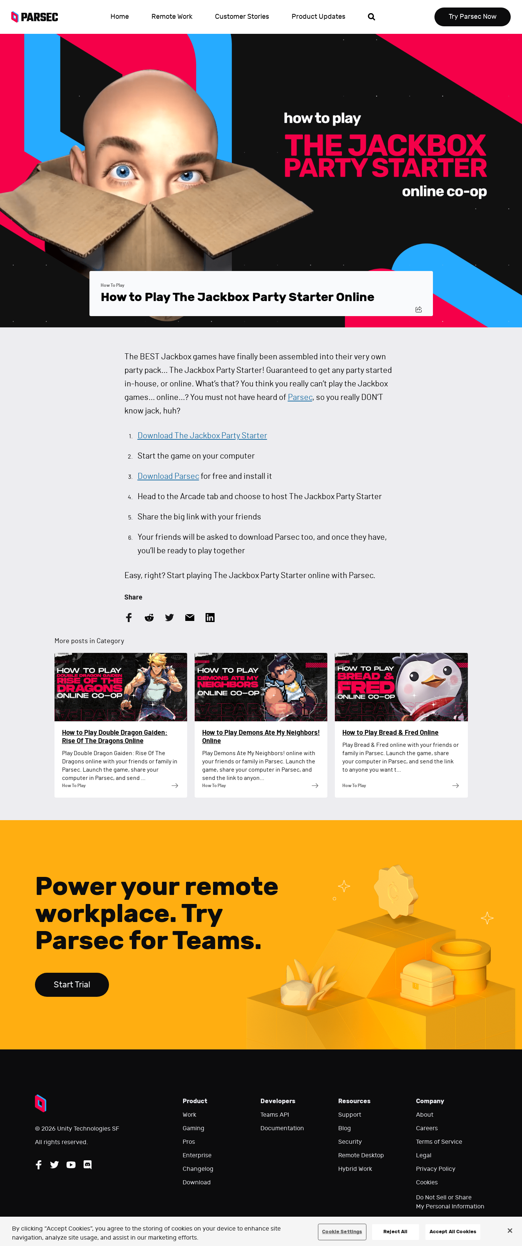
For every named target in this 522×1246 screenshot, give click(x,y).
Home (119, 17)
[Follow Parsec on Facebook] (38, 1164)
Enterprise (197, 1155)
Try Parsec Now (472, 17)
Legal (423, 1155)
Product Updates (318, 17)
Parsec (300, 397)
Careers (427, 1128)
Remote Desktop (361, 1155)
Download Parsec (168, 476)
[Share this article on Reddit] (149, 617)
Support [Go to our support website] (349, 1114)
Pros (189, 1142)
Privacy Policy (435, 1169)
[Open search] (371, 16)
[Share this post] (419, 309)
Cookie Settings (342, 1232)
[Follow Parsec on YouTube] (71, 1164)
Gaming (193, 1128)
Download (197, 1182)
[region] (261, 1231)
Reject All (395, 1232)
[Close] (510, 1230)
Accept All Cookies (453, 1232)
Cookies (427, 1182)
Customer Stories (242, 17)
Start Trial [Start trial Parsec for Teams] (72, 985)
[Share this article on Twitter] (169, 617)
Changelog (198, 1169)
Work (189, 1114)
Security (350, 1142)
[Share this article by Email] (189, 617)
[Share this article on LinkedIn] (210, 617)
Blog (344, 1128)
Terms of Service (439, 1142)
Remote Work (171, 17)
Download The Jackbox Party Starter (202, 435)
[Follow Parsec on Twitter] (54, 1165)
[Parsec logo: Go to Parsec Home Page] (38, 17)
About (424, 1114)
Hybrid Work (355, 1169)
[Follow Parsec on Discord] (87, 1164)
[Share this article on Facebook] (128, 617)
